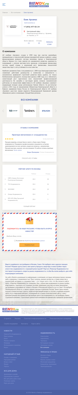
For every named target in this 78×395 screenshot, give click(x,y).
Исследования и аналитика (12, 345)
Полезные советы (9, 381)
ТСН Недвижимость (14, 184)
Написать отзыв (49, 43)
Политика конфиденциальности (35, 318)
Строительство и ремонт (11, 376)
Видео (6, 347)
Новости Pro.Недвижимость (12, 334)
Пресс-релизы (8, 336)
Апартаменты (45, 338)
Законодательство (46, 366)
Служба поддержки (11, 324)
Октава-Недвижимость (47, 152)
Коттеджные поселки (47, 343)
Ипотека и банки (46, 355)
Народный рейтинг (10, 360)
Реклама (18, 318)
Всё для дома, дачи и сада (12, 379)
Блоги (6, 338)
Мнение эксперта (9, 341)
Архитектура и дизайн (11, 374)
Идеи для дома (9, 383)
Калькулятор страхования (48, 364)
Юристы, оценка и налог (48, 360)
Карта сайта (35, 324)
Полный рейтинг (29, 206)
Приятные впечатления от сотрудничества (29, 135)
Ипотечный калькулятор (48, 362)
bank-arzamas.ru (29, 23)
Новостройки (45, 336)
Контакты (24, 324)
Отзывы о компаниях (10, 357)
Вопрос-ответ (8, 362)
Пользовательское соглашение (60, 318)
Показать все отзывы (29, 158)
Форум (6, 364)
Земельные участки (47, 345)
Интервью (7, 343)
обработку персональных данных (34, 241)
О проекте (7, 318)
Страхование (44, 357)
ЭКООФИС (11, 189)
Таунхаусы (44, 341)
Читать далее (18, 150)
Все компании (45, 347)
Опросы (6, 366)
